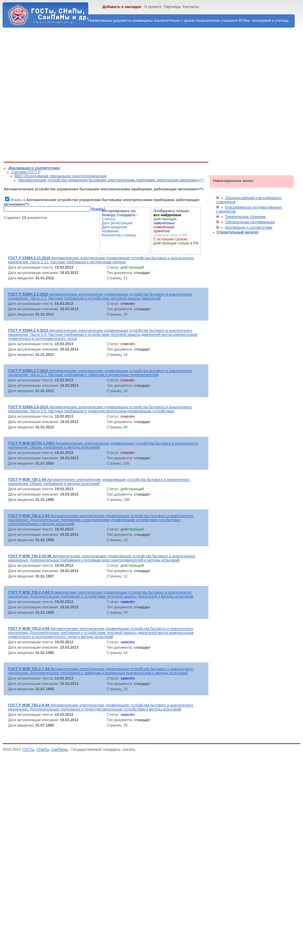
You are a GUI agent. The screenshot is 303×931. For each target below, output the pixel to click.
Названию (110, 231)
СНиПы (42, 749)
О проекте (153, 7)
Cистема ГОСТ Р (26, 172)
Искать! (98, 209)
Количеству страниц (119, 235)
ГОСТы (28, 749)
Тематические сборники (245, 217)
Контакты (191, 7)
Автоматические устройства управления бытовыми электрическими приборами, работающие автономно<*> (110, 180)
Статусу (108, 219)
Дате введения (114, 227)
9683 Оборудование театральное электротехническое (60, 176)
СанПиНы (59, 749)
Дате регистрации (117, 223)
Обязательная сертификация (250, 222)
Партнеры (172, 7)
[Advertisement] (63, 93)
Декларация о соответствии (248, 227)
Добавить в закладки (121, 7)
